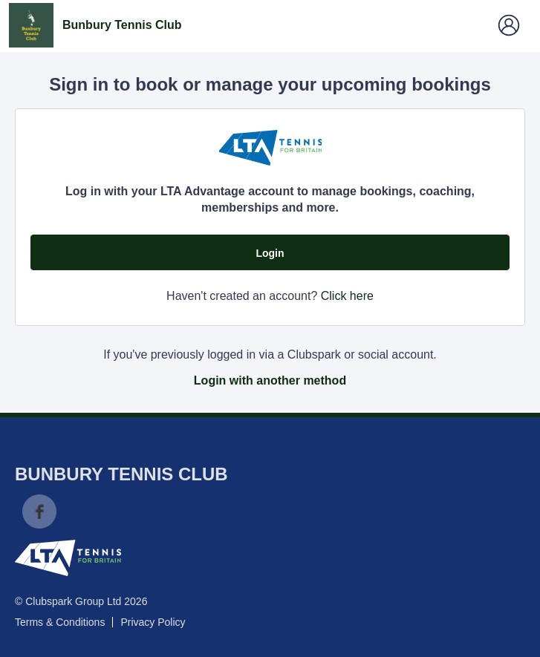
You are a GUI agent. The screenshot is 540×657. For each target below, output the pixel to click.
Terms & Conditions (60, 622)
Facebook (39, 511)
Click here (347, 296)
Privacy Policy (152, 622)
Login (270, 253)
